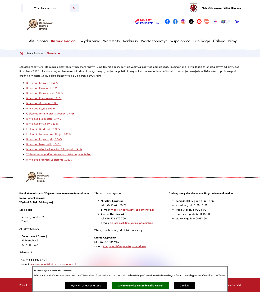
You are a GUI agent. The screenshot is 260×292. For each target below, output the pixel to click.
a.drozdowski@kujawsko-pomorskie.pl (132, 223)
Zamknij (184, 285)
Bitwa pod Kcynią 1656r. (40, 108)
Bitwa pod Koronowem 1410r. (44, 98)
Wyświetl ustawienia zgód (86, 285)
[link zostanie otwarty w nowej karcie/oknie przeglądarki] (147, 21)
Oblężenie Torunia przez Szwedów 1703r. (50, 114)
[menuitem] (38, 41)
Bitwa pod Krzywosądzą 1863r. (44, 139)
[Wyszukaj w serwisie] (46, 8)
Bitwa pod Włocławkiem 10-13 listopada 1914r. (54, 149)
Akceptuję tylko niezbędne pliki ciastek (140, 285)
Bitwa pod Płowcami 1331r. (42, 88)
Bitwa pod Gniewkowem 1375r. (44, 93)
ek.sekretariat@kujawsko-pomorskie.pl (53, 264)
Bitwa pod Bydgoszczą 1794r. (43, 119)
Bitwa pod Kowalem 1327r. (42, 83)
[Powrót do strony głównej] (21, 53)
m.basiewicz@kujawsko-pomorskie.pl (132, 210)
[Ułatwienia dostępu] (237, 21)
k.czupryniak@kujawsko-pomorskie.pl (124, 246)
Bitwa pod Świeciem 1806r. (42, 124)
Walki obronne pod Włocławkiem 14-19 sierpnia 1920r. (58, 154)
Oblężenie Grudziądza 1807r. (43, 129)
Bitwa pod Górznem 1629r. (42, 103)
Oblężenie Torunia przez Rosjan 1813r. (48, 134)
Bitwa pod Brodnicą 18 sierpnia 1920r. (49, 160)
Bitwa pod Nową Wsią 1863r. (43, 144)
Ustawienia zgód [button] (232, 285)
